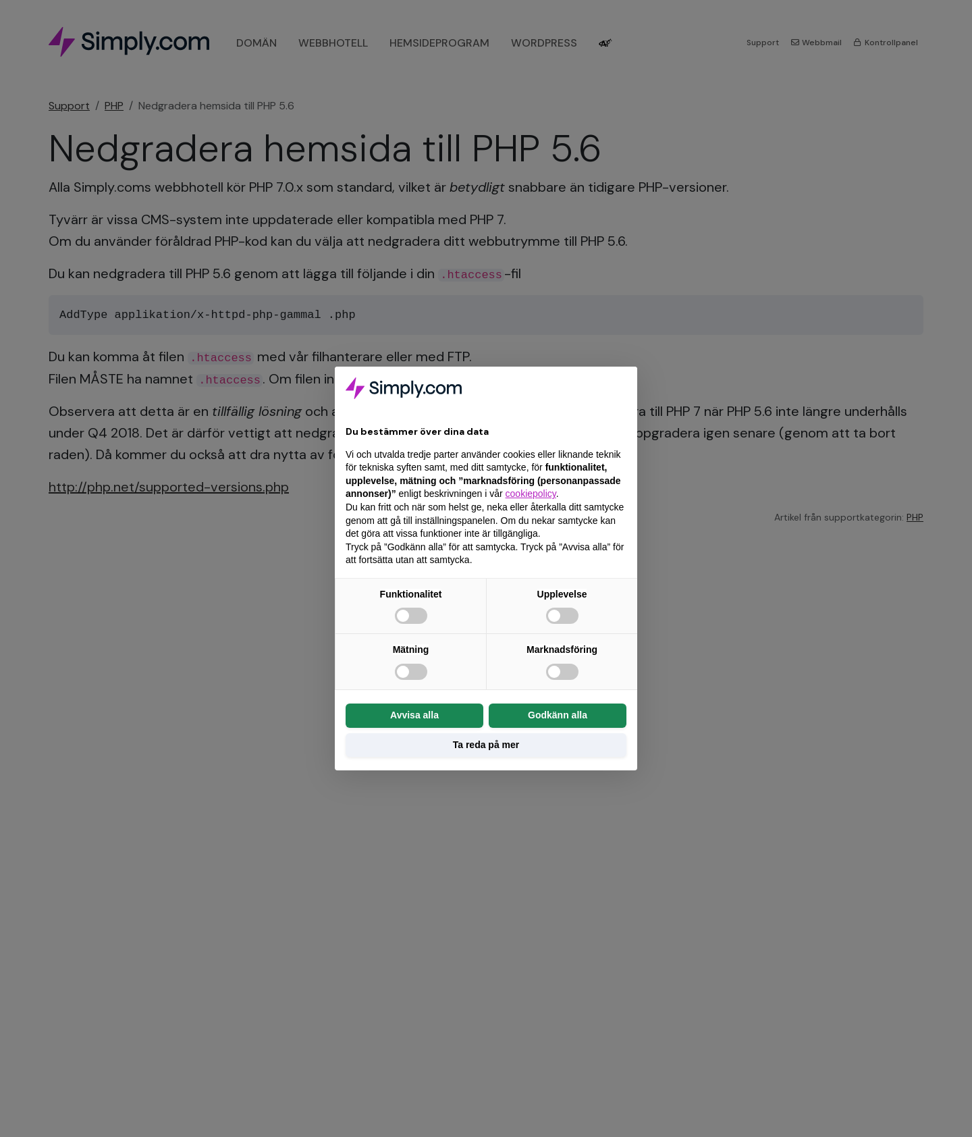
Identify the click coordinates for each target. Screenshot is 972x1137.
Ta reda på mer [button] (486, 744)
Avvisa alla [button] (414, 715)
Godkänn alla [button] (557, 715)
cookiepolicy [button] (531, 493)
